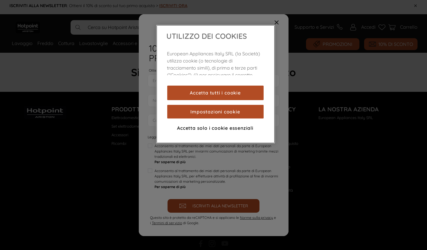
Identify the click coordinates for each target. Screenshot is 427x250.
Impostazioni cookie (215, 112)
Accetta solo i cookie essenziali (215, 128)
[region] (215, 84)
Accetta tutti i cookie (215, 93)
